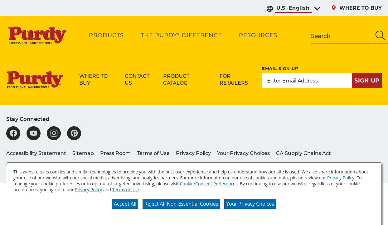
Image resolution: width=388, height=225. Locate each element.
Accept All (125, 203)
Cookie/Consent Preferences (209, 184)
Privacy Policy (340, 178)
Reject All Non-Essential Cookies (181, 203)
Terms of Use (125, 189)
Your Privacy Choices (250, 203)
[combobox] (341, 35)
